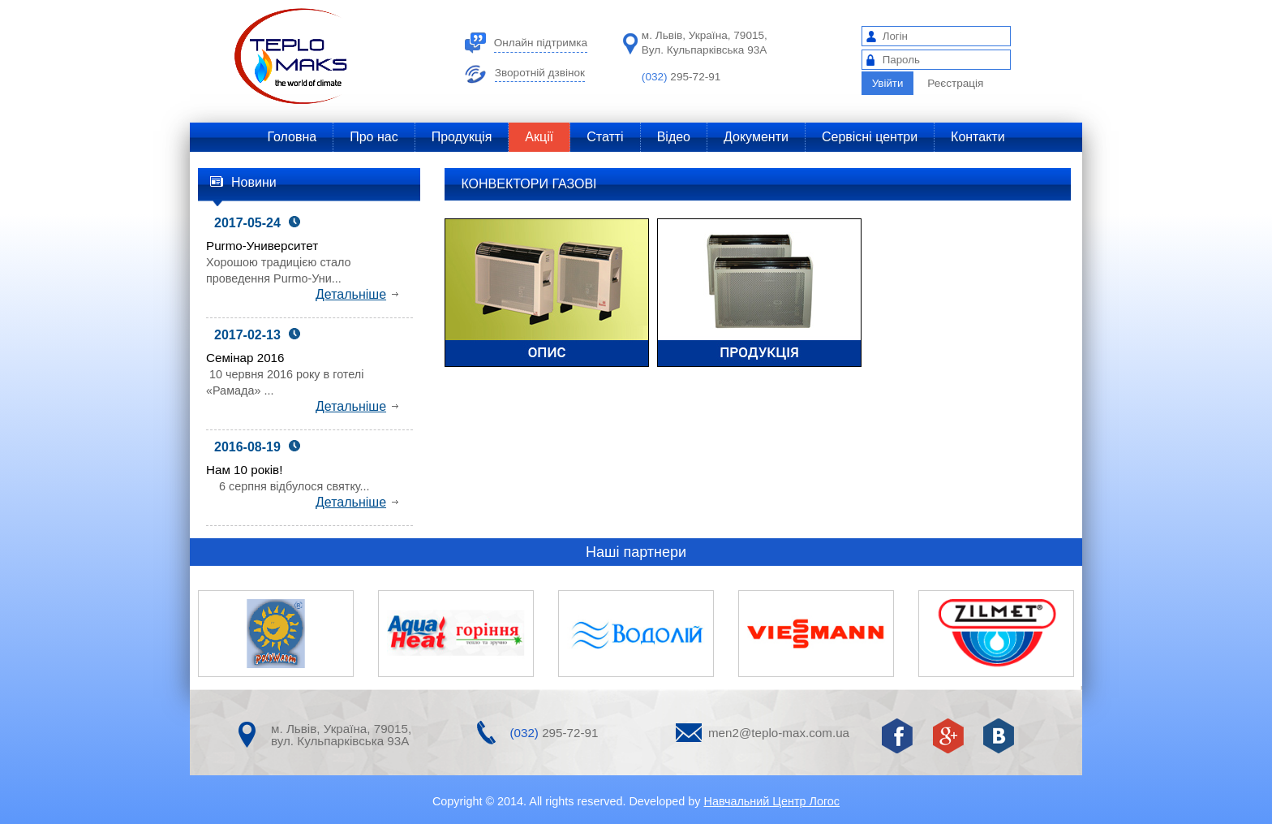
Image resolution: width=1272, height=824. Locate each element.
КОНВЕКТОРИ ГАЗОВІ (528, 184)
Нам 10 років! (244, 470)
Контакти (978, 137)
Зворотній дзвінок (540, 73)
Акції (539, 137)
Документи (756, 137)
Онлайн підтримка (540, 43)
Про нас (374, 137)
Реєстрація (955, 83)
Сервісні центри (869, 137)
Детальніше (357, 294)
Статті (605, 137)
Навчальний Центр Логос (771, 801)
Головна (291, 137)
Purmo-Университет (262, 245)
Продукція (462, 137)
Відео (673, 137)
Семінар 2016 (245, 358)
